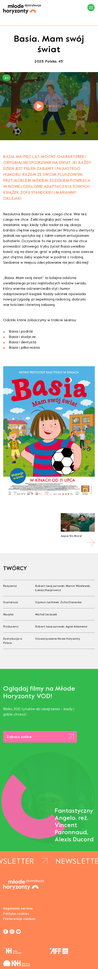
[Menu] (91, 7)
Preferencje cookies (19, 919)
